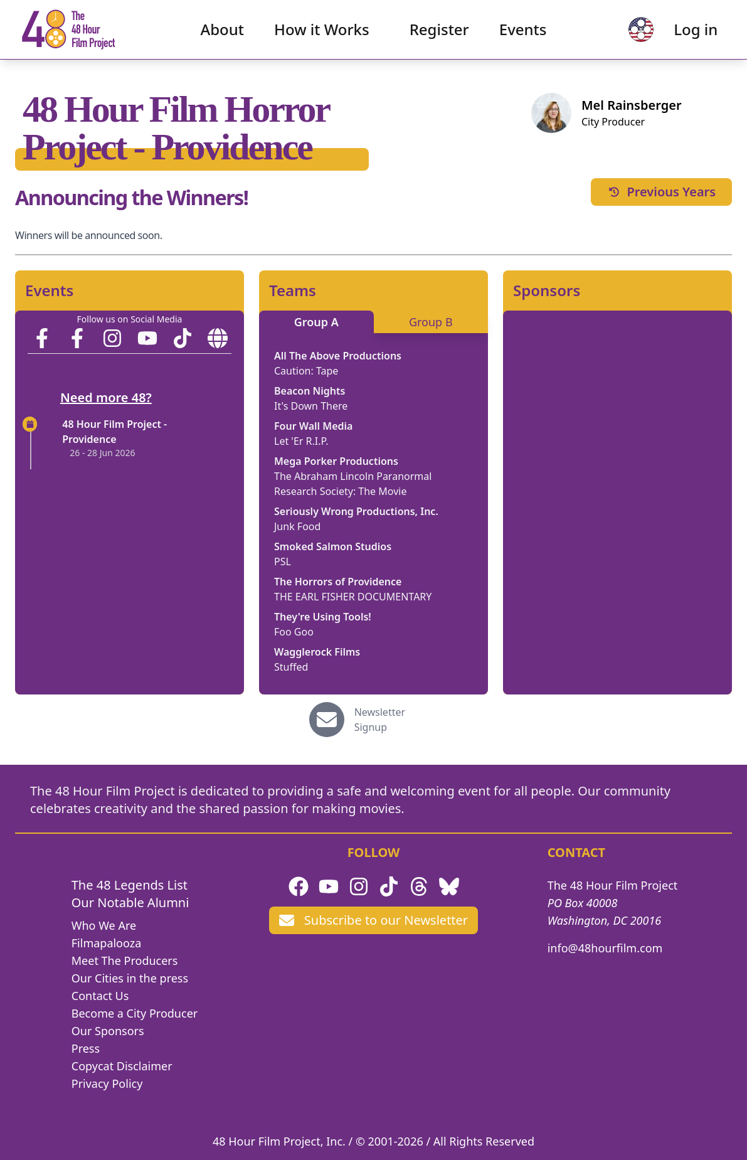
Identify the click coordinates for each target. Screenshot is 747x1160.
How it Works (321, 34)
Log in (685, 34)
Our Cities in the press (130, 978)
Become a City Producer (135, 1013)
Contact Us (100, 995)
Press (86, 1048)
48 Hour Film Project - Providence (114, 431)
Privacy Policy (107, 1083)
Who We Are (104, 925)
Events (523, 34)
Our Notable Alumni (130, 902)
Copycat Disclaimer (122, 1065)
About (223, 34)
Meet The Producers (125, 960)
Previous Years (661, 191)
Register (439, 34)
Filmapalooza (107, 942)
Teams (292, 290)
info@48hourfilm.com (605, 947)
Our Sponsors (108, 1030)
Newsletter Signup (379, 719)
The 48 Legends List (130, 884)
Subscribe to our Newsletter (373, 920)
